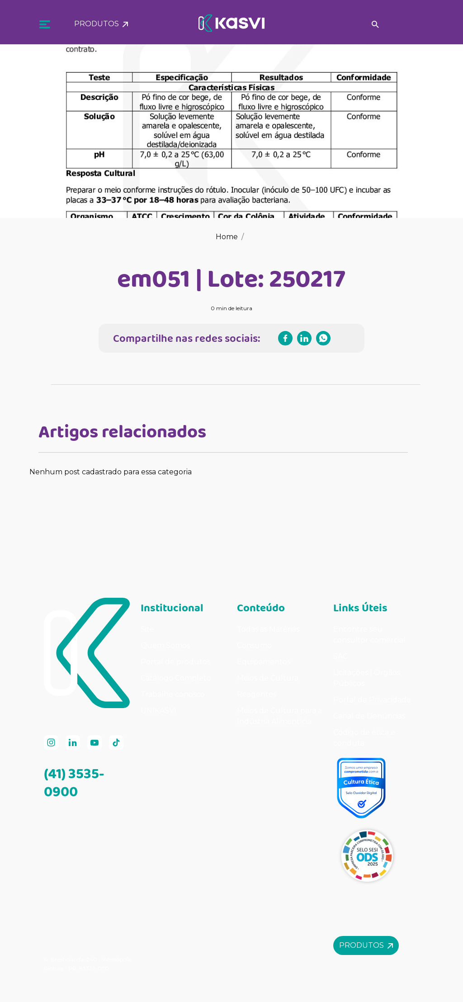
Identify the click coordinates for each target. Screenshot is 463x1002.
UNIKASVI (158, 710)
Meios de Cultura (267, 678)
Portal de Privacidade (372, 699)
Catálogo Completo (176, 678)
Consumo (254, 645)
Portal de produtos (175, 661)
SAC (340, 656)
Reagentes (256, 694)
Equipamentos (263, 661)
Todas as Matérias (268, 629)
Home (227, 236)
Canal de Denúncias (369, 716)
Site (147, 629)
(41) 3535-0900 (74, 782)
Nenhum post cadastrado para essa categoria (110, 472)
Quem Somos (165, 645)
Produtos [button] (101, 20)
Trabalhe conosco (173, 694)
